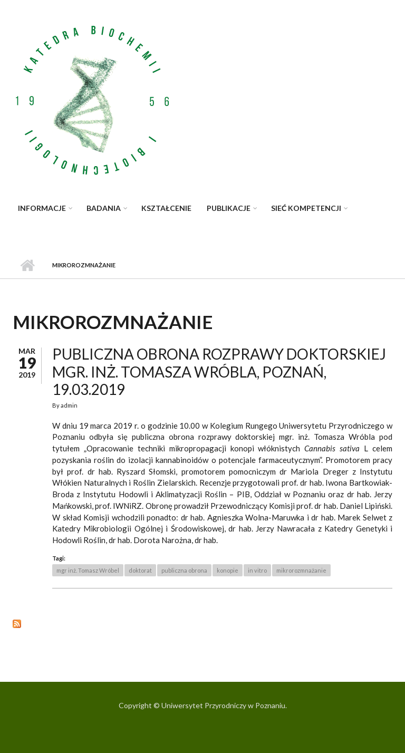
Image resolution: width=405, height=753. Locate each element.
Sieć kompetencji (306, 208)
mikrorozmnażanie (301, 570)
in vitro (257, 570)
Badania (103, 208)
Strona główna (27, 265)
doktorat (140, 570)
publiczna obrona (184, 570)
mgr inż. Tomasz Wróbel (87, 570)
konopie (227, 570)
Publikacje (228, 208)
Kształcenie (166, 208)
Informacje (42, 208)
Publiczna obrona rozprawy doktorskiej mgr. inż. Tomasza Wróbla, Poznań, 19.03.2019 (219, 371)
